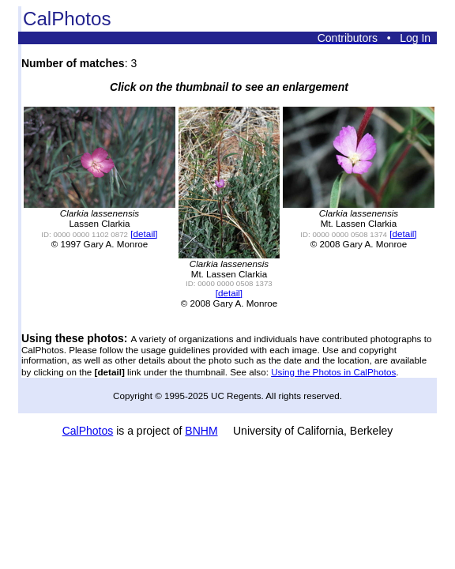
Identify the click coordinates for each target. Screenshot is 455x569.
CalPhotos (88, 430)
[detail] (143, 233)
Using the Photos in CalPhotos (333, 372)
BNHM (201, 430)
